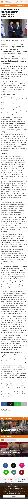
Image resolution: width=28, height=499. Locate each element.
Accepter (14, 496)
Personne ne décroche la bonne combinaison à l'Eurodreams (11, 451)
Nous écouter (24, 1)
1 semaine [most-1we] (8, 440)
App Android (21, 472)
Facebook (5, 465)
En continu (7, 5)
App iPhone (13, 472)
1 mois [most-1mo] (13, 440)
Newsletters (6, 472)
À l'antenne (20, 5)
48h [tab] (2, 440)
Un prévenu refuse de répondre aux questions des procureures (13, 430)
